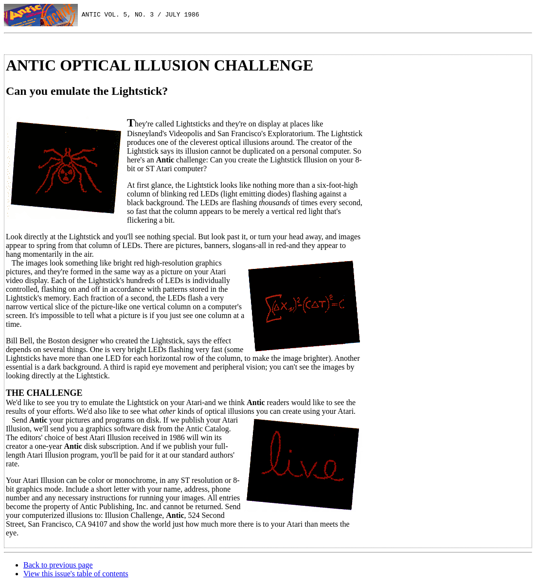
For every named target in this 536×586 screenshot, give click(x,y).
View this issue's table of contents (75, 573)
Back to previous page (58, 565)
